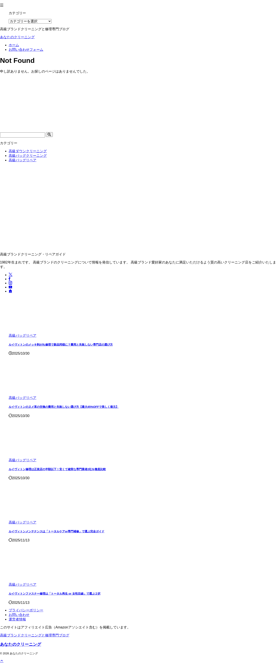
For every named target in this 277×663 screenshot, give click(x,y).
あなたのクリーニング (17, 37)
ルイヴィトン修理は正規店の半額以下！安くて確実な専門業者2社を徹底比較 (57, 469)
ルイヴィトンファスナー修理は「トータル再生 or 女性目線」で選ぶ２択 (54, 593)
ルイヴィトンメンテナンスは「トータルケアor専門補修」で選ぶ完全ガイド (56, 531)
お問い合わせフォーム (26, 49)
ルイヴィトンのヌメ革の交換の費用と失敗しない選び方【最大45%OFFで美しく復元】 (64, 406)
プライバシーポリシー (26, 610)
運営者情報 (17, 619)
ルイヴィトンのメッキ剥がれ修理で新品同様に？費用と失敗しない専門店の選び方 (61, 344)
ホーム (14, 45)
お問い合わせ (19, 615)
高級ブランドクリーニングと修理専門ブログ (34, 635)
